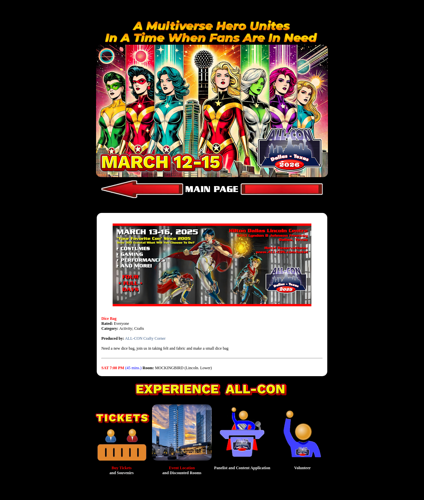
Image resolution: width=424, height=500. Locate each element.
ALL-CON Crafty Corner (145, 338)
